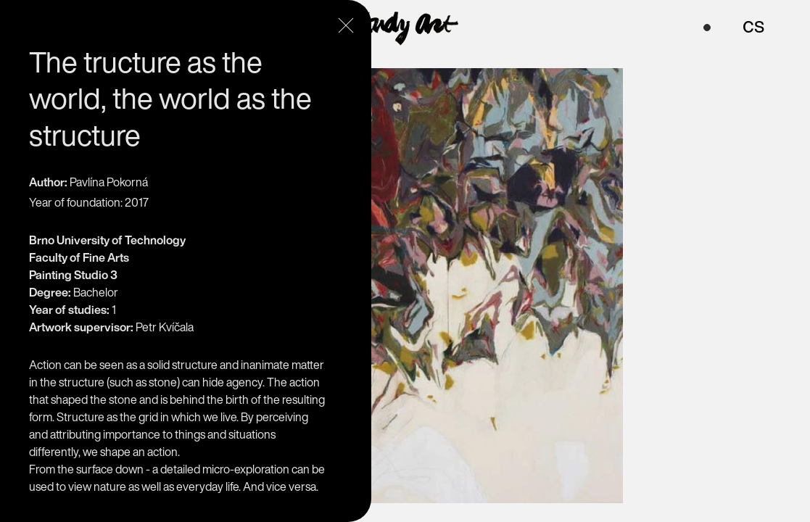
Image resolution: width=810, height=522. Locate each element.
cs (753, 25)
